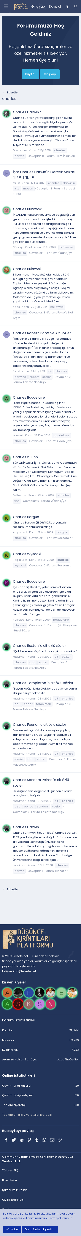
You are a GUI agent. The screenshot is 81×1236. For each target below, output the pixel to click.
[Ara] (76, 6)
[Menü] (5, 6)
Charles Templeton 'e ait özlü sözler (43, 682)
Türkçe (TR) (10, 1170)
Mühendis (20, 495)
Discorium (20, 150)
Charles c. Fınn (25, 457)
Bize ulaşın (9, 1180)
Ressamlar (65, 538)
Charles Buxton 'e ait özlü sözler (39, 645)
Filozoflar (61, 871)
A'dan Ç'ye (65, 253)
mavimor (19, 657)
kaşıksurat (20, 532)
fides (16, 307)
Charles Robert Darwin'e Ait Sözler (42, 333)
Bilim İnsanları (65, 156)
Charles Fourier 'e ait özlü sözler (39, 724)
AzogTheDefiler (68, 1059)
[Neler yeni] (67, 6)
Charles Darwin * (27, 112)
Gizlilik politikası (13, 1200)
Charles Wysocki (27, 553)
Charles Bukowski (27, 209)
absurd (18, 435)
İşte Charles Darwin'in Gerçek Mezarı (44, 172)
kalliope (18, 620)
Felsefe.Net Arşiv (34, 382)
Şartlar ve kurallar (14, 1190)
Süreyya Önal (22, 247)
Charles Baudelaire (29, 397)
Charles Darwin (26, 827)
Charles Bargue (26, 516)
